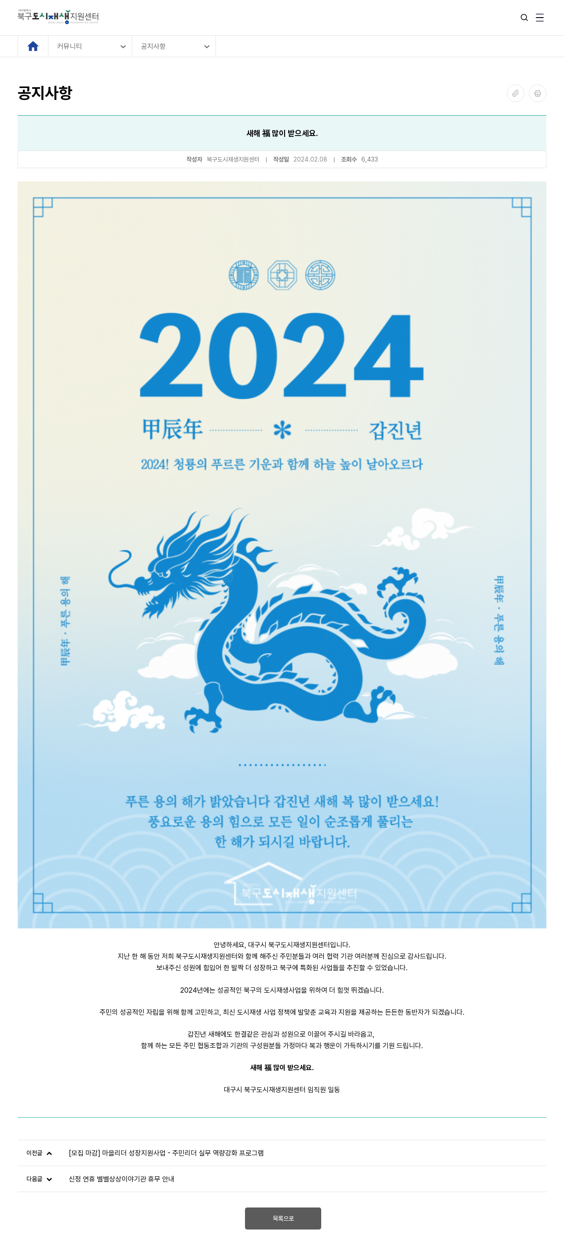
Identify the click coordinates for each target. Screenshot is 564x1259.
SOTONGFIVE (84, 1230)
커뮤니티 (69, 46)
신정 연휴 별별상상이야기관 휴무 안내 (121, 951)
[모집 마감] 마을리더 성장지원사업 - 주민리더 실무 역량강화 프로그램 (166, 925)
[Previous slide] (25, 1077)
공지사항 (153, 46)
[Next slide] (538, 1077)
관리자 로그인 (37, 1194)
